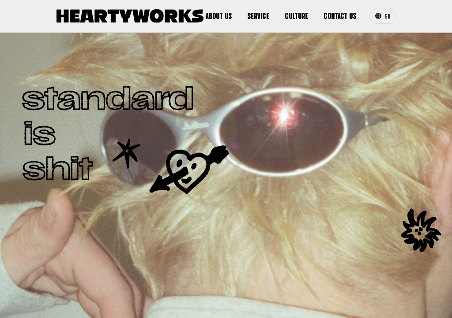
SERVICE (258, 15)
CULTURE (296, 15)
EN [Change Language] (383, 15)
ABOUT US (219, 15)
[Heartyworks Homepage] (129, 16)
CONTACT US (340, 15)
